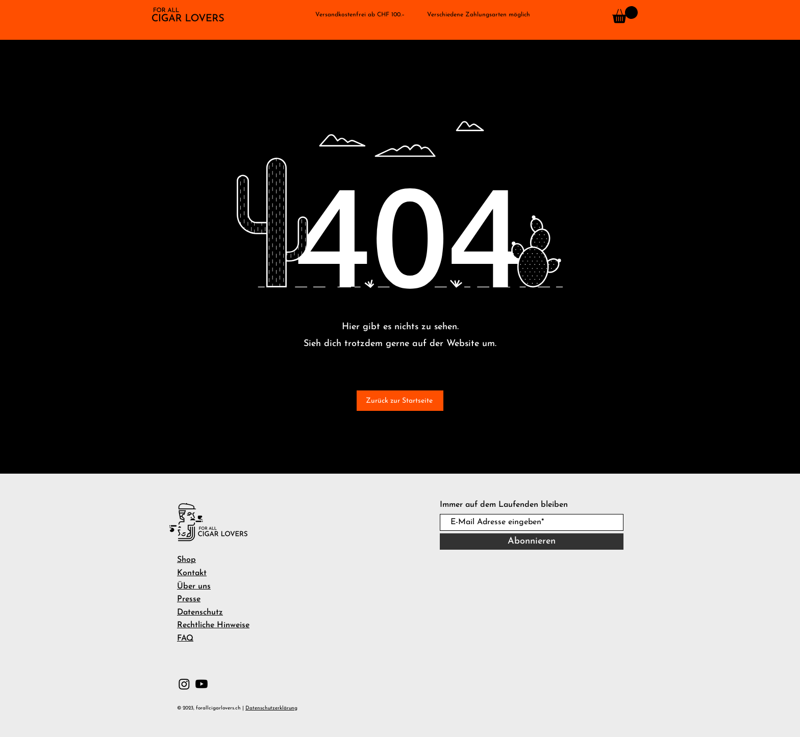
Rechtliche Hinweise (213, 625)
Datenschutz (200, 612)
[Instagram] (184, 684)
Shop (186, 560)
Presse (189, 599)
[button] (23, 59)
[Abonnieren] (531, 541)
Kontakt (192, 573)
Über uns (194, 586)
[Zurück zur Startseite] (400, 400)
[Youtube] (201, 684)
